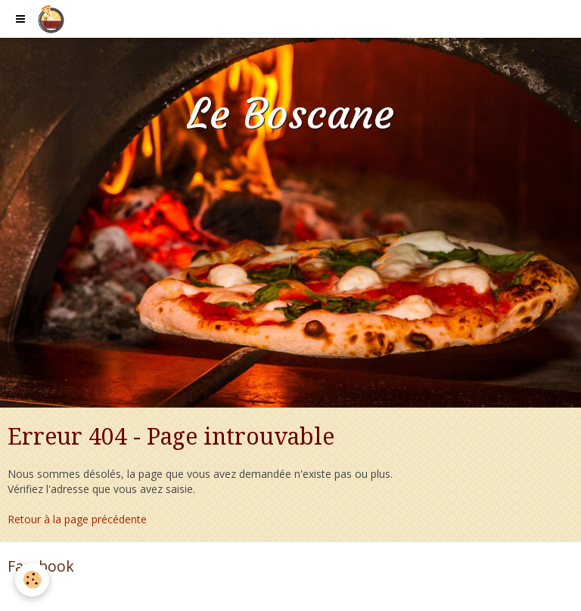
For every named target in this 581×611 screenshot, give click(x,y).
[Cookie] (32, 580)
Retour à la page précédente (77, 519)
